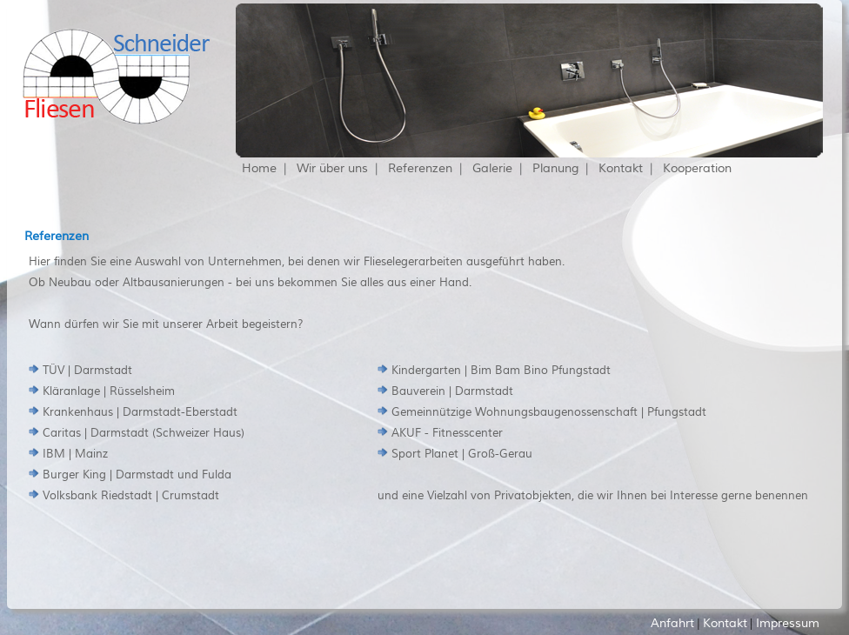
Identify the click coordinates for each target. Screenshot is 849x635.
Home (259, 168)
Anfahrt (672, 623)
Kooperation (697, 168)
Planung (555, 168)
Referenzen (420, 168)
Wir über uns (332, 168)
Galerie (492, 168)
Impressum (787, 623)
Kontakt (620, 168)
